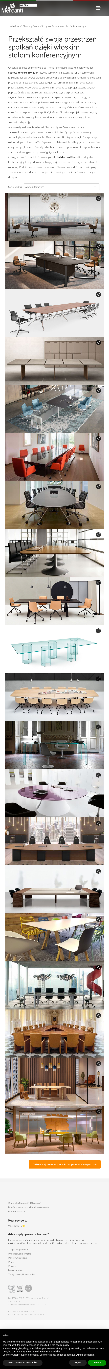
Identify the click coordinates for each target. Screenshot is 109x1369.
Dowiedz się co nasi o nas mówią (28, 1207)
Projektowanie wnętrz (19, 1253)
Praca (11, 1261)
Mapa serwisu (15, 1270)
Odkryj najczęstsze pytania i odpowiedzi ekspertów (65, 1164)
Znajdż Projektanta (18, 1249)
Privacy (12, 1266)
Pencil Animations (17, 1257)
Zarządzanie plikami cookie (21, 1274)
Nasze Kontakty (16, 1211)
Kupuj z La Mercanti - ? (25, 1203)
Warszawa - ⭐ (16, 1225)
